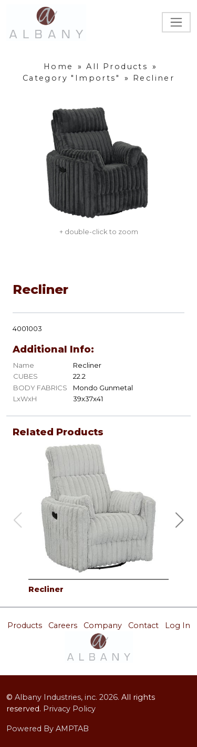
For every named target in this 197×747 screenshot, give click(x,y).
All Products (117, 66)
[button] (179, 520)
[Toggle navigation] (176, 22)
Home (59, 66)
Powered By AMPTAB (47, 728)
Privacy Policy (69, 708)
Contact (143, 625)
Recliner (153, 78)
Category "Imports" (71, 78)
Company (103, 625)
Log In (177, 625)
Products (24, 625)
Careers (62, 625)
